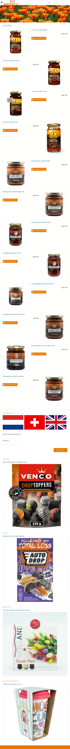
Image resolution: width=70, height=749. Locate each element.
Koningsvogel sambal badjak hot (13, 191)
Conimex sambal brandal (11, 60)
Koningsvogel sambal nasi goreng (42, 284)
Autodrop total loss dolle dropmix (14, 536)
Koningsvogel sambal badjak (40, 161)
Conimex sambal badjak (39, 30)
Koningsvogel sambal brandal (41, 222)
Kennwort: (6, 440)
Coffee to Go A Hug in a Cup (12, 684)
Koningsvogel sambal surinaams (13, 376)
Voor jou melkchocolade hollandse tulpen (16, 610)
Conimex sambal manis (39, 91)
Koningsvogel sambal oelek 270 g (14, 314)
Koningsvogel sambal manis (12, 253)
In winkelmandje (39, 38)
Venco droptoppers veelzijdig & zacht (15, 462)
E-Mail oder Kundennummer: (12, 434)
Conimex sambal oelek (10, 122)
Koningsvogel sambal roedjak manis (43, 345)
